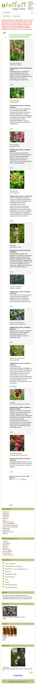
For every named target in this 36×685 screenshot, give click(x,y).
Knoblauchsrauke (15, 100)
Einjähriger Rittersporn (16, 453)
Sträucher (5, 518)
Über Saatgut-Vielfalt (10, 574)
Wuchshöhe (6, 545)
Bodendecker (6, 528)
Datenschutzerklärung (11, 587)
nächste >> (24, 479)
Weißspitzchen (14, 191)
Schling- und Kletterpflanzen (10, 527)
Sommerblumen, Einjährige (10, 525)
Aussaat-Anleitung (8, 555)
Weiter (31, 673)
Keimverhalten (7, 553)
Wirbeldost (13, 245)
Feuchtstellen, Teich (8, 522)
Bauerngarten (6, 530)
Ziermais (5, 637)
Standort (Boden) (7, 551)
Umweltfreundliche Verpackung (13, 566)
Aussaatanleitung (10, 577)
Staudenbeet (6, 512)
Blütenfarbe (6, 548)
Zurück (11, 505)
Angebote (4, 624)
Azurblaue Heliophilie (16, 286)
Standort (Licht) (7, 549)
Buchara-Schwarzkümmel (17, 322)
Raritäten (5, 533)
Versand (7, 582)
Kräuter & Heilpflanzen (9, 523)
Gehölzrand (6, 517)
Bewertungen (5, 645)
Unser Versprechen (10, 564)
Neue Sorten (5, 604)
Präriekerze (6, 667)
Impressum (8, 571)
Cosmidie (12, 402)
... (19, 479)
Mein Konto (6, 16)
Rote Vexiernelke (14, 144)
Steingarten (6, 513)
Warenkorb (16, 16)
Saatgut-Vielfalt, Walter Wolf (19, 681)
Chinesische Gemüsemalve (17, 358)
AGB (6, 579)
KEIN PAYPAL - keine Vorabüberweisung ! (16, 569)
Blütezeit (5, 546)
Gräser (4, 520)
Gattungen (5, 541)
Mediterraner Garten (8, 532)
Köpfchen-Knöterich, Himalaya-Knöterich (14, 617)
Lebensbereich (7, 543)
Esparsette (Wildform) (16, 63)
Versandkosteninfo (27, 598)
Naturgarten (6, 515)
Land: (4, 33)
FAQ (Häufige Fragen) (11, 584)
